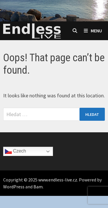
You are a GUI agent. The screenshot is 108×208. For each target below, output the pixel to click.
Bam (38, 187)
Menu (93, 31)
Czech (15, 151)
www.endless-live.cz (57, 180)
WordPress (13, 187)
